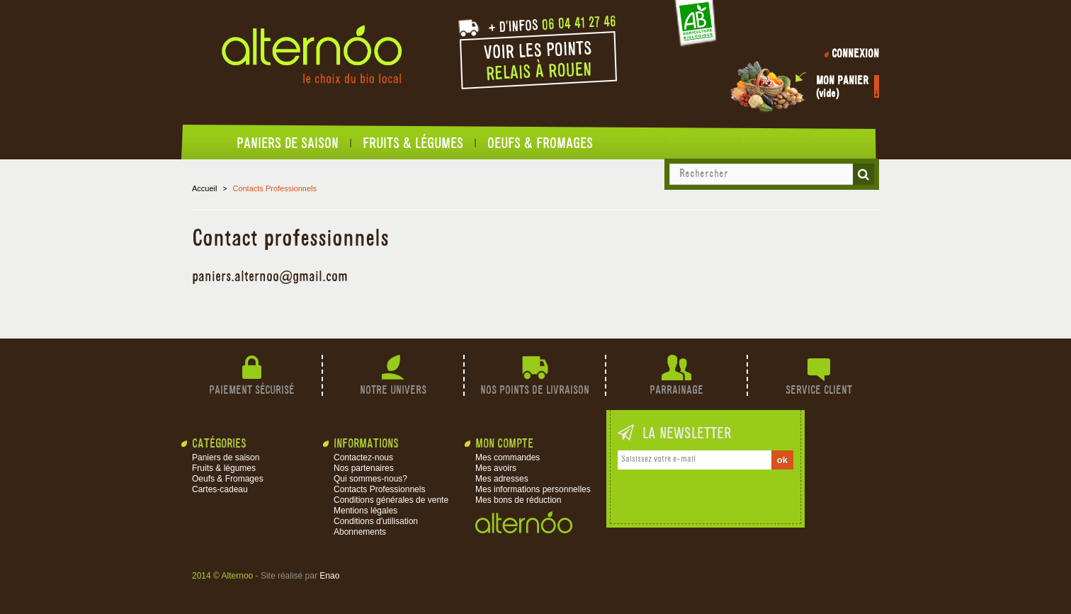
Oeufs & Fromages (540, 143)
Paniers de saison (288, 143)
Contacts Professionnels (379, 489)
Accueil (216, 146)
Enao (329, 576)
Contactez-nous (363, 457)
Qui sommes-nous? (370, 479)
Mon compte (504, 444)
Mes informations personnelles (533, 489)
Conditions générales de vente (391, 500)
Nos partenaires (364, 468)
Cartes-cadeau (220, 489)
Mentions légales (365, 511)
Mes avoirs (495, 468)
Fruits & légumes (413, 143)
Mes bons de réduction (518, 500)
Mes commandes (507, 457)
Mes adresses (501, 479)
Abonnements (360, 532)
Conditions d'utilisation (376, 521)
